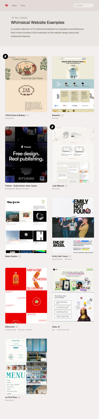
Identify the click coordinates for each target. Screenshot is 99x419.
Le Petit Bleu (11, 397)
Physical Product (25, 329)
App (53, 329)
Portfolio (56, 188)
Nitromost (10, 326)
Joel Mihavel (58, 185)
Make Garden (11, 256)
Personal (68, 259)
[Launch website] (28, 115)
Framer (5, 56)
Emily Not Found (60, 256)
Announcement (57, 259)
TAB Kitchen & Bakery (15, 115)
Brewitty (56, 115)
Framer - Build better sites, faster (21, 185)
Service (55, 118)
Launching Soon (63, 329)
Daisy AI (56, 326)
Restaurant (9, 118)
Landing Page (10, 329)
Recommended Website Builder (17, 188)
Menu (14, 6)
